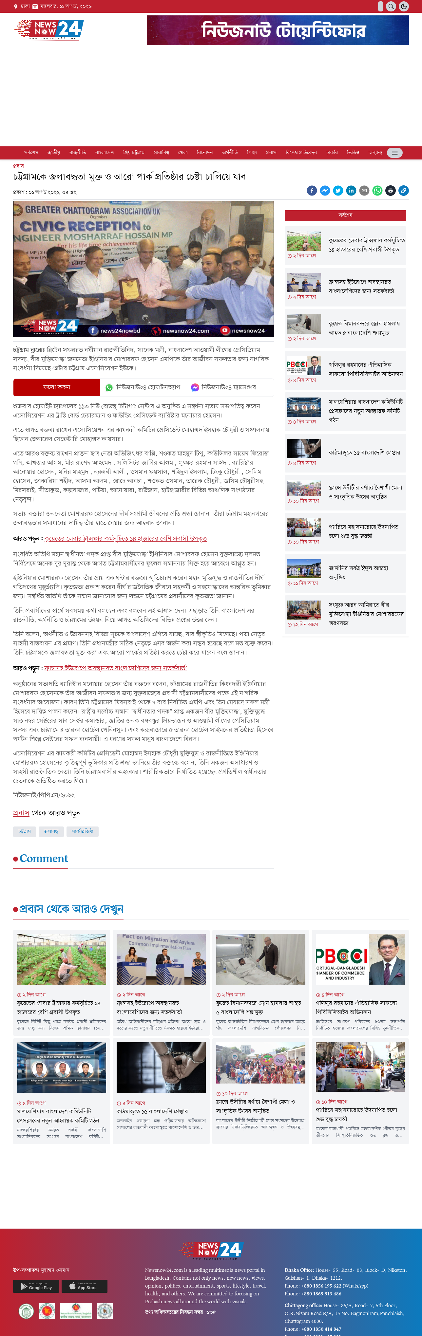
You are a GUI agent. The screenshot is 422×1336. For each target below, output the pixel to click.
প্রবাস (271, 153)
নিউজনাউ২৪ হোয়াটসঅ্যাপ (142, 388)
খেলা (183, 153)
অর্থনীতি (230, 153)
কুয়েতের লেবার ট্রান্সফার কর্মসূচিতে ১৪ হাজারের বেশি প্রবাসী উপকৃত (126, 539)
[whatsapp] (377, 190)
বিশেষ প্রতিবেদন (301, 153)
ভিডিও (353, 153)
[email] (364, 190)
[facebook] (312, 190)
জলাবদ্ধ (51, 831)
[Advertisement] (211, 97)
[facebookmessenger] (325, 190)
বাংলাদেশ (104, 153)
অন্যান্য (375, 153)
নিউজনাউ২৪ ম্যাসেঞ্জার (223, 387)
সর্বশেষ (31, 153)
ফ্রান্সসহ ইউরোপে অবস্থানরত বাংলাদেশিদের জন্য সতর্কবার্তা (116, 668)
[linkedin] (351, 190)
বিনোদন (205, 153)
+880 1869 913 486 (321, 1294)
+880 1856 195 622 (321, 1286)
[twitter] (338, 190)
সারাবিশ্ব (161, 153)
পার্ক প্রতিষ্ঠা (82, 831)
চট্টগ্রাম (24, 831)
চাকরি (332, 153)
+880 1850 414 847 (321, 1329)
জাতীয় (54, 153)
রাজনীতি (77, 153)
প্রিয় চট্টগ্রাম (133, 153)
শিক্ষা (252, 153)
